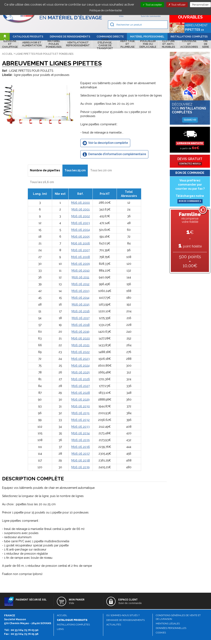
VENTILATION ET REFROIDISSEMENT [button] (78, 44)
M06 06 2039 (80, 467)
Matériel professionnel (147, 36)
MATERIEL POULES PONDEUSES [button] (54, 44)
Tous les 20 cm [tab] (101, 170)
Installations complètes (189, 36)
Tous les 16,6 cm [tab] (42, 182)
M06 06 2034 (80, 433)
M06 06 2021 (80, 345)
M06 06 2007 (80, 250)
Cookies (161, 632)
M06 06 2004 (80, 229)
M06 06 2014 (80, 297)
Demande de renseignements (70, 36)
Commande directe (110, 36)
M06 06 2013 (80, 291)
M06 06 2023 (80, 358)
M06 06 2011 (80, 277)
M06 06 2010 (81, 270)
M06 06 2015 (80, 304)
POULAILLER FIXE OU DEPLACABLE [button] (147, 44)
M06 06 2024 (80, 365)
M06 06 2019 (80, 331)
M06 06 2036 (80, 446)
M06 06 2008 (80, 257)
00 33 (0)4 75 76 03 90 (24, 630)
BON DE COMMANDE (190, 201)
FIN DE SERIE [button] (205, 44)
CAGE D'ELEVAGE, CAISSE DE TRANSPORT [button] (105, 44)
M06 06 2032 (80, 420)
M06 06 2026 (80, 379)
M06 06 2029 (80, 399)
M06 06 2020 (80, 338)
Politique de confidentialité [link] (105, 10)
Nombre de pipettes (45, 170)
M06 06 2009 (80, 263)
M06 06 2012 (80, 284)
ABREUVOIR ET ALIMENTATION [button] (32, 44)
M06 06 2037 (81, 453)
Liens (60, 629)
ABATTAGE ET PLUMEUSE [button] (127, 44)
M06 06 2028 (80, 392)
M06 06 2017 (80, 318)
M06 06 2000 (80, 202)
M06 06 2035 (81, 440)
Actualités (113, 624)
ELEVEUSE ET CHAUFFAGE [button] (10, 44)
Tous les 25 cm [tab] (75, 170)
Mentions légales (168, 623)
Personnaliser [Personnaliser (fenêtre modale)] (200, 4)
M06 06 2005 (80, 236)
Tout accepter (152, 4)
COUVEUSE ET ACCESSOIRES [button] (189, 44)
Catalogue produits (28, 36)
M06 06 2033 (80, 426)
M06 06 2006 (80, 243)
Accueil (7, 53)
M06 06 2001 (81, 209)
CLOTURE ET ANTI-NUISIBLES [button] (168, 44)
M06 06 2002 (80, 216)
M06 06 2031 (80, 413)
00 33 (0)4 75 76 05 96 (24, 633)
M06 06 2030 (80, 406)
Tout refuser (177, 4)
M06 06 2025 (81, 372)
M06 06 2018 (81, 324)
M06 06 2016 (81, 311)
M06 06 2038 (80, 460)
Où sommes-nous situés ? (122, 615)
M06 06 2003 (80, 223)
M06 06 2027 (81, 386)
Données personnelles (171, 628)
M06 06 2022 (80, 352)
